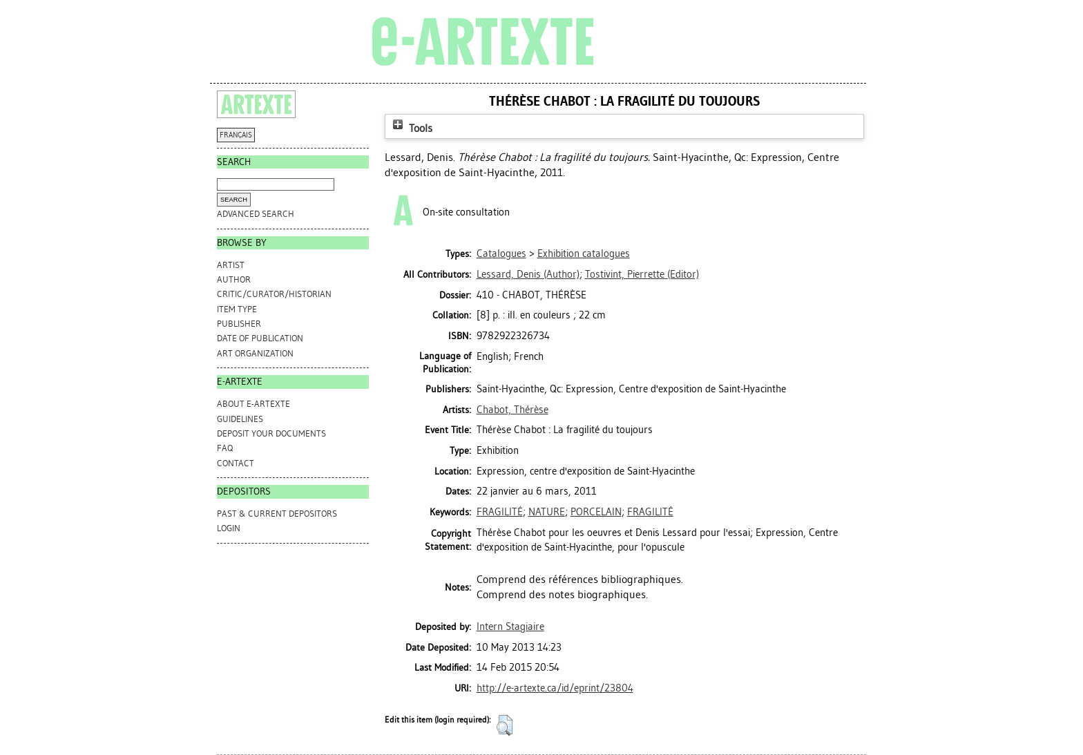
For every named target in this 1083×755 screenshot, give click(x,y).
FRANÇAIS (236, 135)
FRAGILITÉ (500, 512)
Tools (411, 128)
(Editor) (642, 274)
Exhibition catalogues (583, 253)
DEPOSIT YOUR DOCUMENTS (271, 433)
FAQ (225, 448)
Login (228, 528)
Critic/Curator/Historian (274, 294)
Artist (231, 265)
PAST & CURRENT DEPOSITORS (277, 513)
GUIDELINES (240, 419)
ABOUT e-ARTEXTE (253, 404)
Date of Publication (260, 338)
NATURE (546, 512)
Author (234, 279)
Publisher (239, 323)
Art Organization (255, 353)
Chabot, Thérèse (512, 409)
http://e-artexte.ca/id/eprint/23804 (555, 688)
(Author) (528, 274)
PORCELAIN (596, 512)
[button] (504, 725)
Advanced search (255, 214)
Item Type (237, 309)
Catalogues (501, 253)
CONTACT (235, 463)
